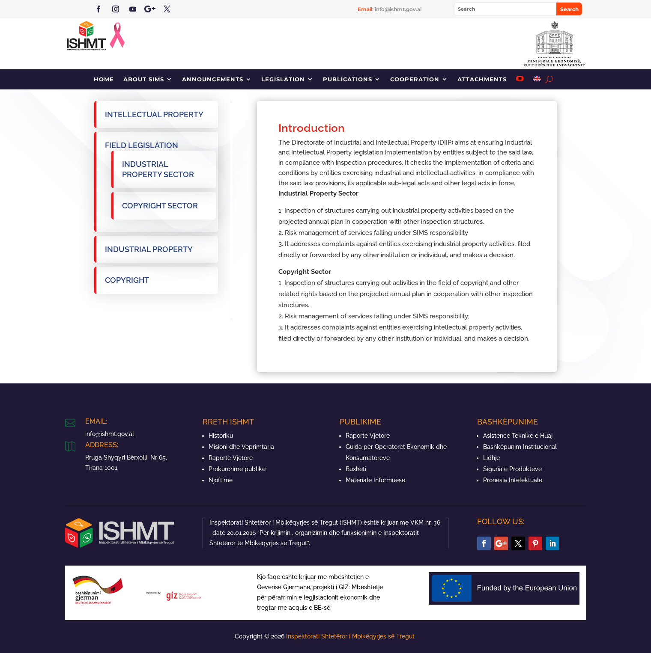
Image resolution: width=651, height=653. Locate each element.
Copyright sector (160, 205)
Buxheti (356, 469)
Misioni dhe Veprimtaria (241, 446)
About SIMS (143, 79)
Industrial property (149, 249)
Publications (347, 79)
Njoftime (221, 480)
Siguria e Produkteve (512, 469)
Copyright (127, 280)
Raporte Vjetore (231, 457)
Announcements (212, 79)
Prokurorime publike (237, 469)
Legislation (283, 79)
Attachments (482, 79)
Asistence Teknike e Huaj (517, 435)
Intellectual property (154, 114)
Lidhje (491, 457)
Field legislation (141, 145)
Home (104, 79)
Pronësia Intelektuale (512, 480)
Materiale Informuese (375, 480)
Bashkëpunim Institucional (520, 446)
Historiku (221, 435)
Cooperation (414, 79)
